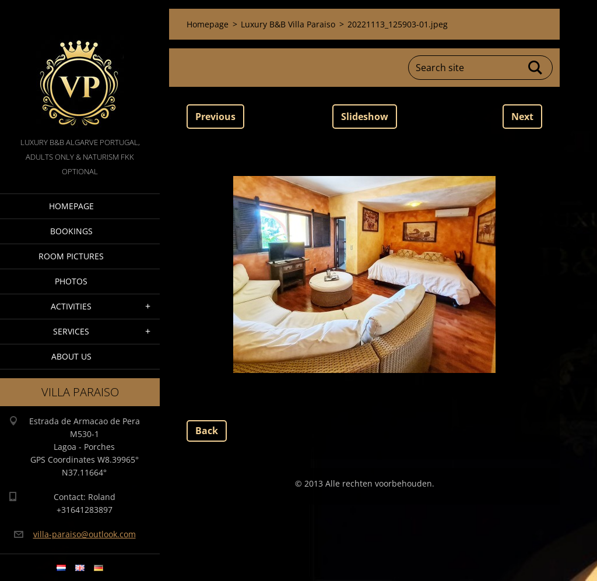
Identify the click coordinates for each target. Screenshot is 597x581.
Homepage (71, 206)
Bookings (71, 231)
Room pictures (71, 256)
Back (206, 430)
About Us (71, 356)
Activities (71, 306)
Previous (215, 116)
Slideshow (364, 116)
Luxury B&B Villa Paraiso (288, 24)
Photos (71, 281)
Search (535, 67)
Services (71, 331)
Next (522, 116)
